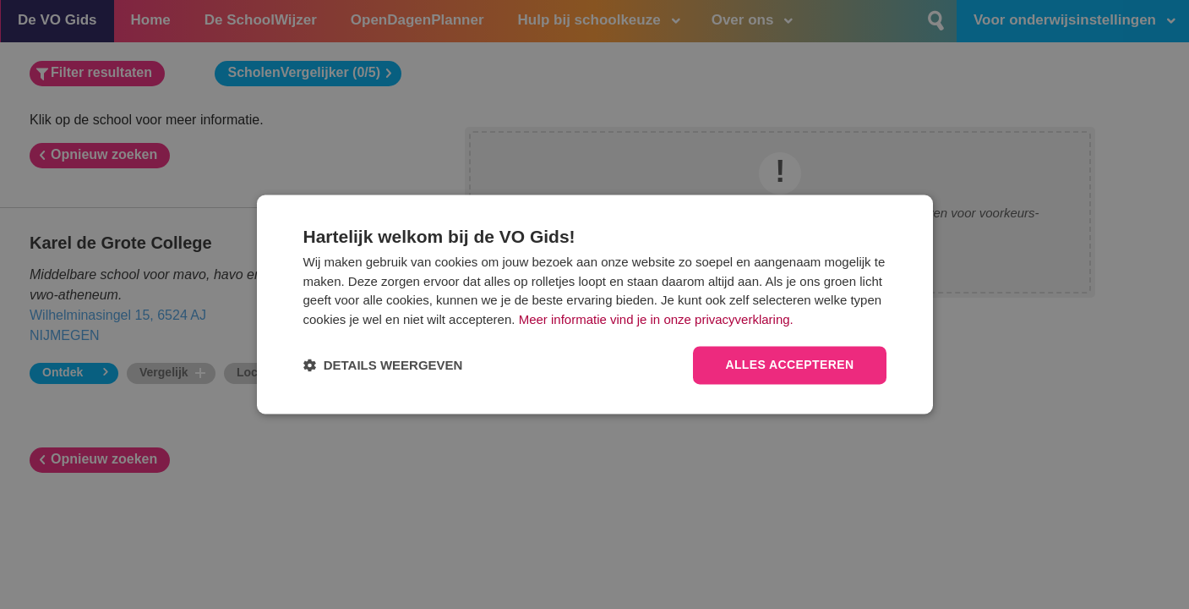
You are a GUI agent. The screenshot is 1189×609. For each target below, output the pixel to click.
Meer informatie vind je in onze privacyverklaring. (656, 319)
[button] (383, 366)
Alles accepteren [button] (789, 365)
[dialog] (595, 304)
